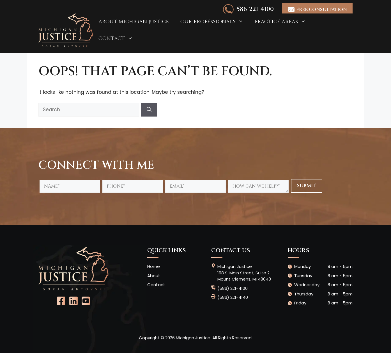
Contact (118, 38)
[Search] (149, 110)
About (153, 276)
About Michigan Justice (133, 21)
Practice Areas (282, 21)
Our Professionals (214, 21)
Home (153, 266)
